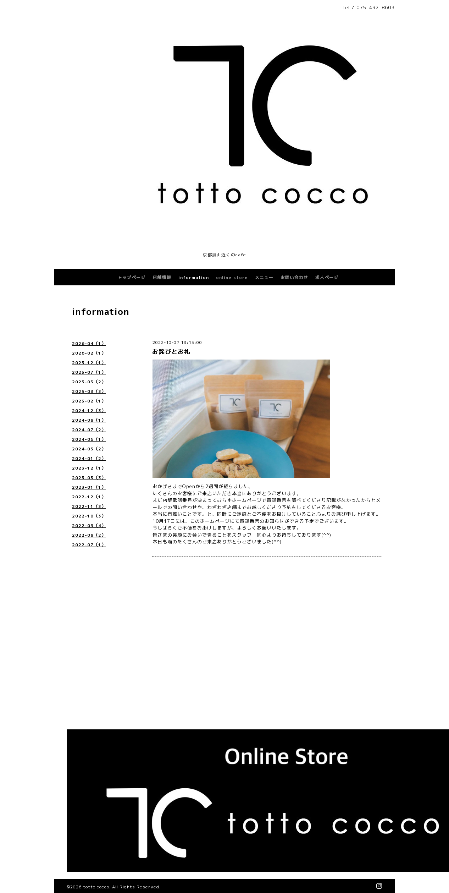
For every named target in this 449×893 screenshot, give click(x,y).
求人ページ (326, 277)
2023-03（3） (89, 478)
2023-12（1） (89, 468)
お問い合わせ (294, 277)
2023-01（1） (89, 487)
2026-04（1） (89, 343)
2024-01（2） (89, 458)
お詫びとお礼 (171, 351)
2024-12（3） (89, 410)
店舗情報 (162, 277)
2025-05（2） (89, 382)
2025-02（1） (89, 401)
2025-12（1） (89, 363)
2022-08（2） (89, 535)
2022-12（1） (89, 497)
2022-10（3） (89, 516)
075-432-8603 (375, 7)
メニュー (264, 277)
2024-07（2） (89, 430)
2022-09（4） (89, 525)
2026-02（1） (89, 353)
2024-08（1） (89, 420)
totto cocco (96, 887)
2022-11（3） (89, 506)
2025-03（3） (89, 391)
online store (232, 277)
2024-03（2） (89, 449)
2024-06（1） (89, 439)
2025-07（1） (89, 372)
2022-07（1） (89, 545)
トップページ (131, 277)
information (193, 277)
